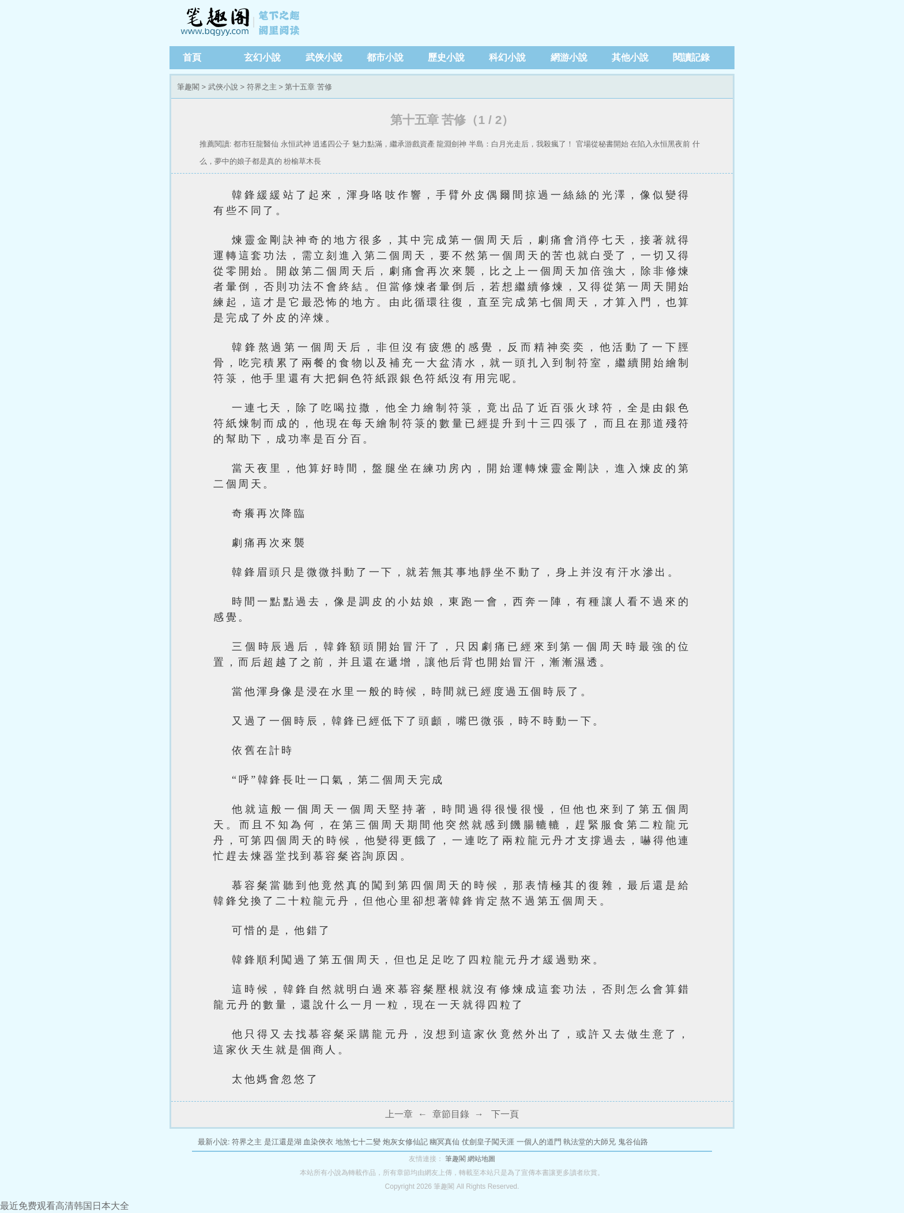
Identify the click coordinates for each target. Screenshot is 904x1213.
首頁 (192, 57)
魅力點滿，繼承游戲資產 (393, 144)
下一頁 (505, 1114)
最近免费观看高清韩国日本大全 (64, 1206)
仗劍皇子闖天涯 (488, 1141)
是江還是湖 (283, 1141)
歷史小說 (446, 57)
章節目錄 (450, 1114)
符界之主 (262, 86)
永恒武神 (296, 144)
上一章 (399, 1114)
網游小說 (569, 57)
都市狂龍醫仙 (255, 144)
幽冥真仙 (444, 1141)
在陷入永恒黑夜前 (660, 144)
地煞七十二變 (358, 1141)
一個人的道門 (539, 1141)
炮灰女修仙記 (405, 1141)
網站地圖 (481, 1159)
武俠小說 (324, 57)
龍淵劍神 (451, 144)
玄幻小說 (262, 57)
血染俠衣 (318, 1141)
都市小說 (385, 57)
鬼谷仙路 (633, 1141)
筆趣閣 (241, 23)
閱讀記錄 (691, 57)
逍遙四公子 (331, 144)
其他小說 (630, 57)
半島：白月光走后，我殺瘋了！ (521, 144)
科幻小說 (507, 57)
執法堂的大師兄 (589, 1141)
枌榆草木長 (302, 161)
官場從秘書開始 (602, 144)
